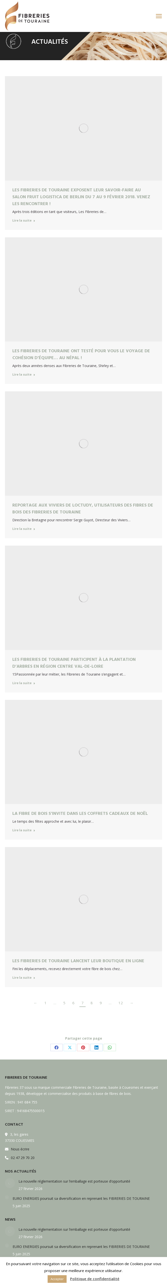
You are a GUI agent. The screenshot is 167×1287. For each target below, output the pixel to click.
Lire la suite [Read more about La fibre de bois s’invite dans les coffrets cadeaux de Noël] (23, 830)
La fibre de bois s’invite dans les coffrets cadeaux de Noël (80, 813)
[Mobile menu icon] (159, 16)
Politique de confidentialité (94, 1278)
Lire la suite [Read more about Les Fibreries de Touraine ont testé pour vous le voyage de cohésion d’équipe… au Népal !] (23, 374)
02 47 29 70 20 (23, 1157)
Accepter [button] (57, 1279)
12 (120, 1002)
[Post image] (10, 1183)
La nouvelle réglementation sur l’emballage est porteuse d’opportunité (74, 1181)
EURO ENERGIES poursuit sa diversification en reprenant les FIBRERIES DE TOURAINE (81, 1198)
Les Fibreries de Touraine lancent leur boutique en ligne (78, 961)
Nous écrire (20, 1149)
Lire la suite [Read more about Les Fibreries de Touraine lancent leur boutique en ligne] (23, 978)
